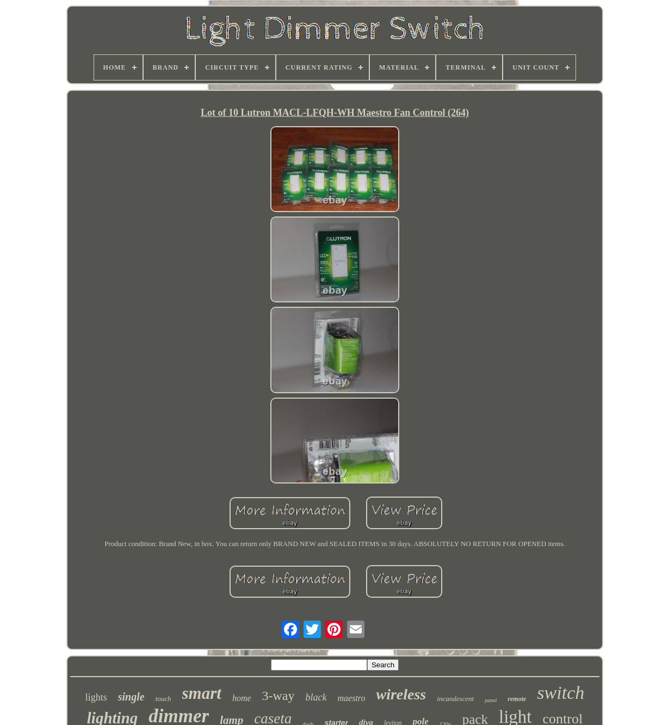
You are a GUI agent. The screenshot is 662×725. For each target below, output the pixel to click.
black (316, 697)
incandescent (455, 699)
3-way (278, 696)
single (131, 697)
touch (163, 699)
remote (517, 699)
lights (96, 697)
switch (560, 693)
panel (491, 700)
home (241, 698)
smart (201, 693)
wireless (401, 694)
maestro (352, 698)
